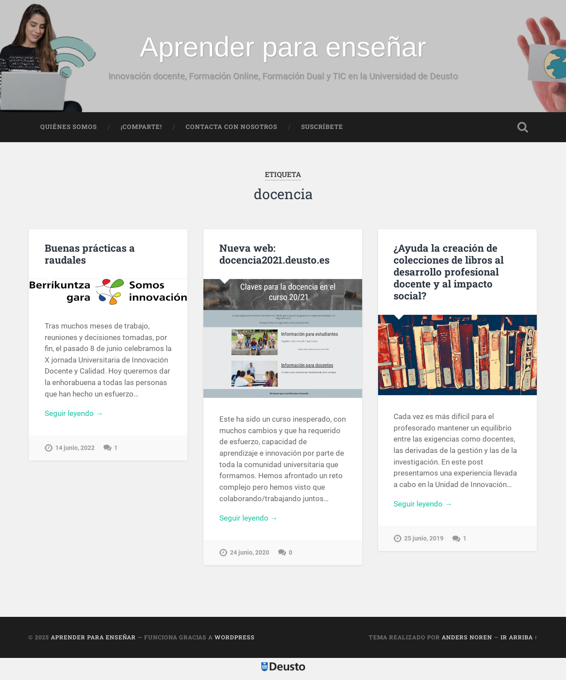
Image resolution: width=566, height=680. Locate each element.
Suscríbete (322, 127)
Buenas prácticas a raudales (90, 253)
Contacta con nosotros (231, 127)
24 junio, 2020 (249, 552)
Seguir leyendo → (74, 413)
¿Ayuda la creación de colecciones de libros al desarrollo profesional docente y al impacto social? (449, 271)
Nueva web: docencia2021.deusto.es (274, 253)
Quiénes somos (68, 127)
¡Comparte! (141, 127)
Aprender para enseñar (283, 46)
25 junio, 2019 (424, 538)
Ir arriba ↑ (519, 637)
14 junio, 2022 (75, 448)
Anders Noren (467, 637)
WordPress (234, 637)
